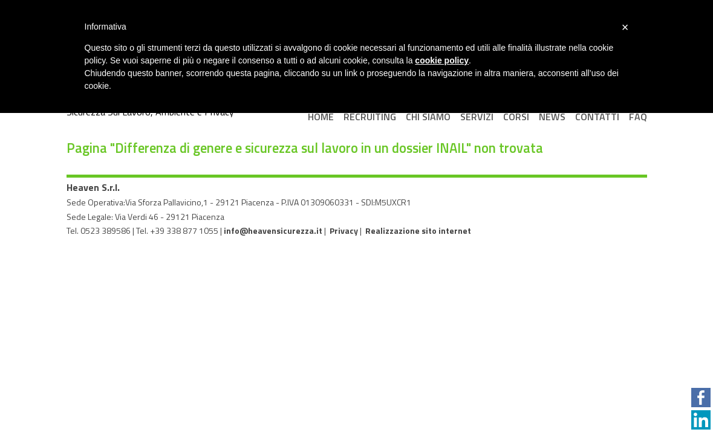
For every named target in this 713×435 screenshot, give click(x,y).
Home (321, 116)
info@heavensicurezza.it (273, 230)
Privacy (344, 230)
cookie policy (442, 60)
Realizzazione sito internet (418, 230)
